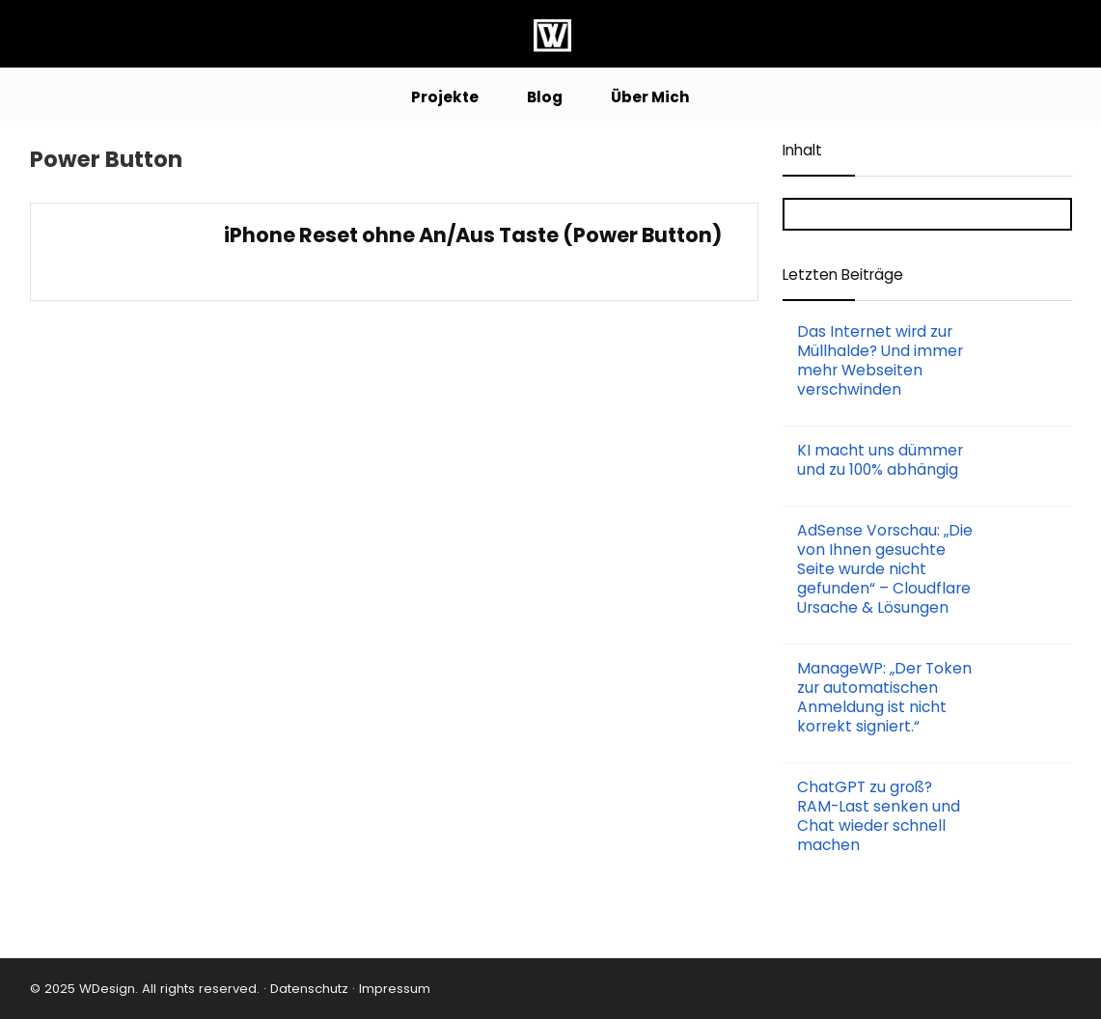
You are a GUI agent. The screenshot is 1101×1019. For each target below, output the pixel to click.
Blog (545, 97)
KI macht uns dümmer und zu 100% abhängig (880, 460)
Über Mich (650, 97)
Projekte (445, 97)
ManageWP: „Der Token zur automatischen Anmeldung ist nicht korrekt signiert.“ (884, 697)
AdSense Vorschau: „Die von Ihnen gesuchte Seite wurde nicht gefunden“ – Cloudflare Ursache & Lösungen (885, 569)
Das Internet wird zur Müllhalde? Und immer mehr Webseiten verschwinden (880, 360)
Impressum (394, 988)
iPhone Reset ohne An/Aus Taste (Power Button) (473, 235)
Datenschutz (307, 988)
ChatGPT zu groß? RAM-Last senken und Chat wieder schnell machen (878, 816)
